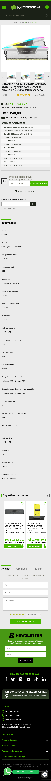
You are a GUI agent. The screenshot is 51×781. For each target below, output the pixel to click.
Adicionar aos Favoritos (26, 191)
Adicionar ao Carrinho (22, 546)
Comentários (25, 604)
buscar (46, 15)
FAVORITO (22, 503)
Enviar (25, 660)
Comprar (12, 546)
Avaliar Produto (39, 95)
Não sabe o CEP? (10, 208)
